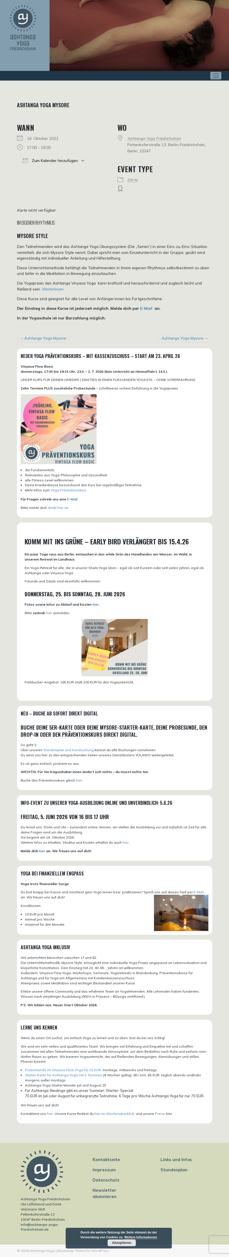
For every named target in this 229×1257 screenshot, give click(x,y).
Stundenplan (173, 1169)
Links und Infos (176, 1159)
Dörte (132, 179)
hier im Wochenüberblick (115, 1113)
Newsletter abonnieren (104, 1193)
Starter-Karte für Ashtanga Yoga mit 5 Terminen (63, 1075)
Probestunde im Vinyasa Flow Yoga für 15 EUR (63, 1070)
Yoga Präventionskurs (68, 490)
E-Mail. (72, 499)
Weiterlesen (53, 289)
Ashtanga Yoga (42, 1250)
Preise (160, 1113)
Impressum (104, 1169)
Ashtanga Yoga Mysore (45, 338)
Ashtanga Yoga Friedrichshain (154, 138)
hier (96, 604)
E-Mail (146, 308)
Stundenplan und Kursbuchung (68, 750)
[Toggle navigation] (215, 75)
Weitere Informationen (140, 1237)
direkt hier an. (58, 508)
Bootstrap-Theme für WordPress (83, 1250)
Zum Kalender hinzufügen (50, 160)
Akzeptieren (121, 1243)
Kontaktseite (106, 1159)
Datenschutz (106, 1180)
